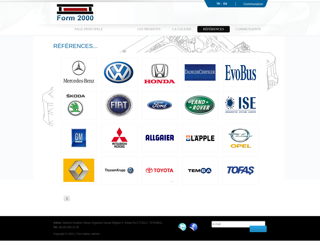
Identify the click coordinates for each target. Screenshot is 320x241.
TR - (219, 3)
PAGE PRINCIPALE (89, 29)
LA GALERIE (182, 29)
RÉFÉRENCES (213, 29)
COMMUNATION (248, 29)
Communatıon (253, 4)
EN (225, 3)
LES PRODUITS (149, 29)
